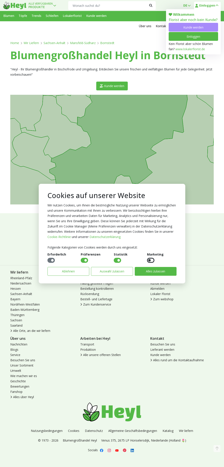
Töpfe (23, 16)
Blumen (8, 16)
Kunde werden (193, 27)
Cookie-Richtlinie (59, 237)
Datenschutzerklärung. (105, 237)
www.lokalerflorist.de (190, 49)
